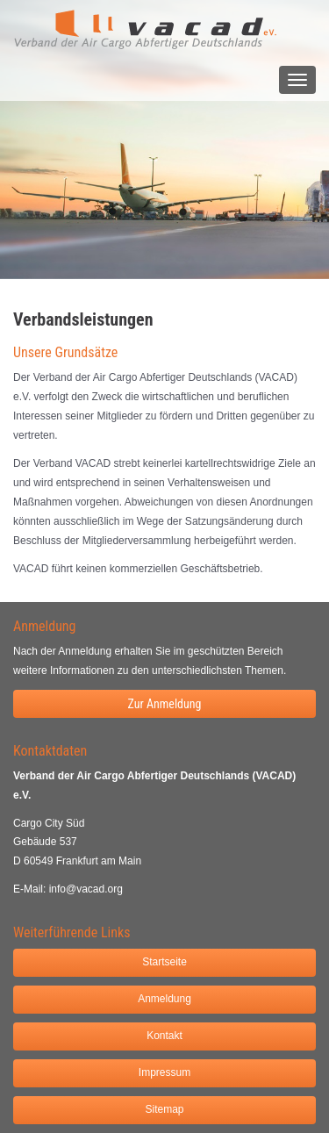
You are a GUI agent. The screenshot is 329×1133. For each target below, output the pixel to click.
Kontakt (164, 1035)
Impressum (164, 1072)
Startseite (164, 962)
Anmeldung (164, 999)
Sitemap (164, 1109)
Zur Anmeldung (164, 704)
